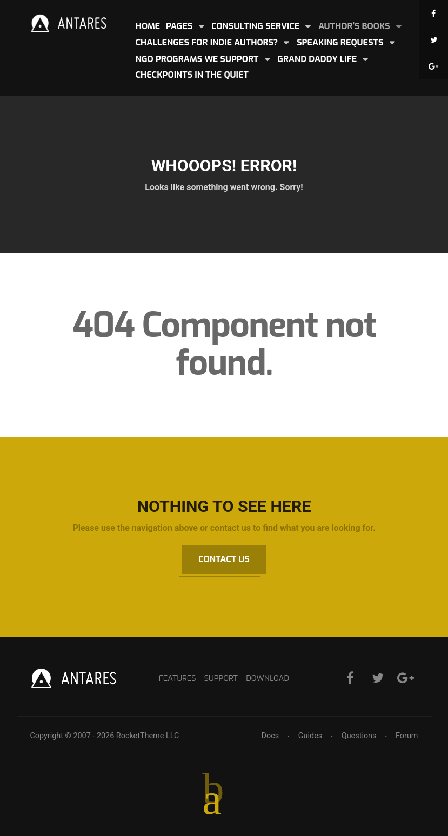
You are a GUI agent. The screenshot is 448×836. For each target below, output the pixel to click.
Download (267, 678)
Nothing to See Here (224, 506)
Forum (407, 735)
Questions (359, 735)
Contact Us (223, 559)
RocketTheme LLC (147, 735)
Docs (270, 735)
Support (221, 678)
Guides (310, 735)
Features (177, 678)
